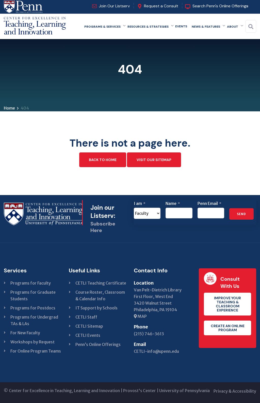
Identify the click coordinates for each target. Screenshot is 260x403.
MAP (140, 316)
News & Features (206, 27)
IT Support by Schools (96, 307)
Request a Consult (161, 6)
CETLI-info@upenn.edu (156, 351)
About (232, 27)
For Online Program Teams (35, 351)
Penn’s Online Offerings (98, 344)
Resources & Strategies (148, 27)
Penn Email (209, 203)
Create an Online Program (228, 328)
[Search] (250, 26)
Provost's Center (139, 390)
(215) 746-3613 (149, 333)
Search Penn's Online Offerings (220, 6)
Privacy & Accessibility (235, 391)
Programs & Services (102, 27)
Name (173, 203)
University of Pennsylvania (184, 390)
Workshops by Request (32, 341)
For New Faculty (25, 332)
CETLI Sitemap (89, 326)
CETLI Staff (86, 317)
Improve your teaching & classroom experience (227, 304)
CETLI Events (87, 335)
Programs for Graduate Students (33, 295)
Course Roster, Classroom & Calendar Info (100, 295)
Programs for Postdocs (32, 307)
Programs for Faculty (30, 283)
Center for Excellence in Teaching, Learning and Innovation (64, 390)
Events (181, 26)
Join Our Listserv (114, 6)
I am (139, 203)
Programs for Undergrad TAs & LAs (34, 320)
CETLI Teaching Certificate (100, 283)
